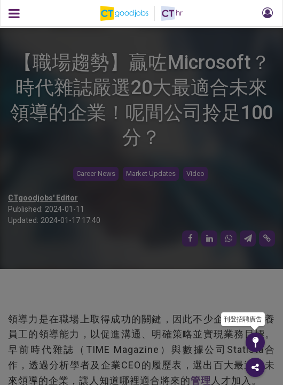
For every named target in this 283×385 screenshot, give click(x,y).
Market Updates (151, 174)
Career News (95, 174)
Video (195, 174)
